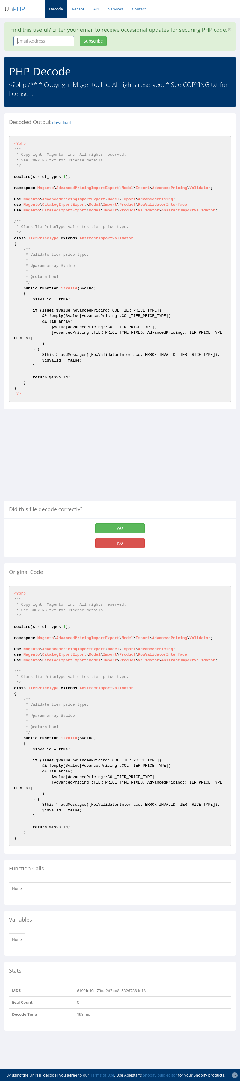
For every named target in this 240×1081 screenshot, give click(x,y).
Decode (56, 9)
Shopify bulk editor (160, 1075)
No (120, 543)
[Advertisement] (54, 457)
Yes (120, 528)
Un (14, 9)
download (61, 122)
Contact (139, 9)
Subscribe (93, 41)
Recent (78, 9)
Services (115, 9)
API (96, 9)
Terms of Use (102, 1075)
